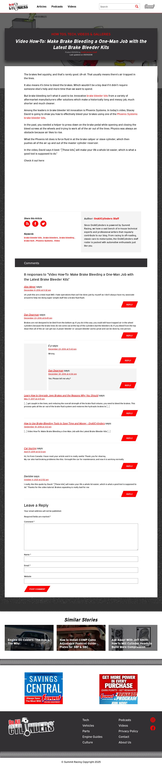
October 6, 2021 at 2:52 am (36, 479)
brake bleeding (66, 237)
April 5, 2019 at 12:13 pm (35, 451)
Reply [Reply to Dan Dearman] (129, 335)
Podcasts (60, 7)
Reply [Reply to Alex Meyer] (129, 304)
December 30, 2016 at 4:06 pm (62, 373)
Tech (72, 34)
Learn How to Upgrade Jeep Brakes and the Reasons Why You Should (61, 395)
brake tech (29, 240)
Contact (124, 745)
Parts (86, 739)
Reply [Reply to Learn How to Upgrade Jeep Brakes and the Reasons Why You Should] (129, 413)
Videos (75, 7)
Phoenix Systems (44, 240)
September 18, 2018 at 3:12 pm (37, 426)
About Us (125, 750)
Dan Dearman (31, 314)
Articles (44, 7)
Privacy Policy (128, 739)
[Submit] (137, 7)
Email (27, 565)
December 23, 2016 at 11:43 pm (62, 348)
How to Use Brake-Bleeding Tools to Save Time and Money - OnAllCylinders (64, 423)
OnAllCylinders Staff (89, 52)
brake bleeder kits (97, 95)
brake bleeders (50, 237)
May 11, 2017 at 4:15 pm (34, 398)
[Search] (119, 7)
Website (27, 576)
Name (27, 554)
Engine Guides (92, 745)
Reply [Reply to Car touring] (129, 466)
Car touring (30, 448)
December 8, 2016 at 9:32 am (37, 290)
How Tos (58, 34)
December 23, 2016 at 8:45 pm (38, 318)
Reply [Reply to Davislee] (129, 494)
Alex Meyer (30, 286)
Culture (87, 750)
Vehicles (88, 734)
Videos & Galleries (94, 34)
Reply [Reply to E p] (128, 360)
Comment (29, 521)
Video (57, 240)
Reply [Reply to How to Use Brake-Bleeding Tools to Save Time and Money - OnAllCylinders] (129, 438)
